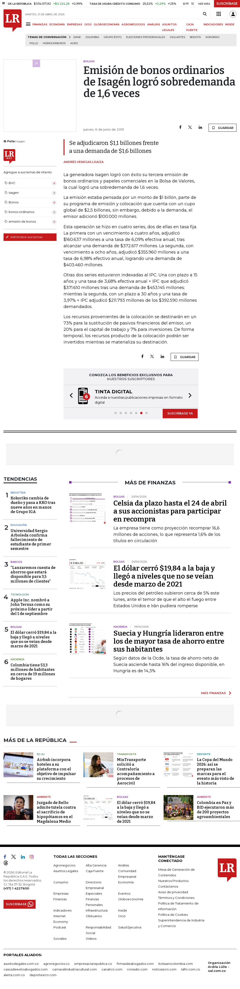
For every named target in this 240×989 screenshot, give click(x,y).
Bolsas (16, 627)
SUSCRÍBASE (227, 3)
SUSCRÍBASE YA (180, 413)
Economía (126, 882)
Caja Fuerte (95, 870)
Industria (18, 492)
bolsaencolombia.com (175, 963)
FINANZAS (40, 24)
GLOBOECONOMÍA (107, 24)
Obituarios (94, 915)
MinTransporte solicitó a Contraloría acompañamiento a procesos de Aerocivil (136, 771)
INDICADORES (213, 24)
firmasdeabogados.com (135, 963)
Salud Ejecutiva (129, 927)
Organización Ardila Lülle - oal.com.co (219, 966)
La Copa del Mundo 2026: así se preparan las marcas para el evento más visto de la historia (215, 771)
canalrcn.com (111, 969)
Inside (122, 910)
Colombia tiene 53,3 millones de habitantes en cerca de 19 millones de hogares (33, 672)
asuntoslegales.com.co (21, 963)
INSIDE (229, 24)
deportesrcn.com (43, 974)
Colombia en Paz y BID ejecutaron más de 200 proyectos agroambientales (215, 809)
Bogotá (195, 37)
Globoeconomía (130, 898)
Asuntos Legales (65, 870)
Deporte (203, 753)
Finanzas (60, 898)
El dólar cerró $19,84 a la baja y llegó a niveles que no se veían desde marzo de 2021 (33, 639)
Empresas (60, 893)
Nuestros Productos (173, 880)
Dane (77, 37)
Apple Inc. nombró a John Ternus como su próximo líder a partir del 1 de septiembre (31, 607)
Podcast (59, 927)
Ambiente (44, 796)
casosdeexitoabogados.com (26, 969)
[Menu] (29, 24)
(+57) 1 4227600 (16, 888)
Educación (19, 525)
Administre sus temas (24, 237)
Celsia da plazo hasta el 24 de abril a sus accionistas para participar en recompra (170, 511)
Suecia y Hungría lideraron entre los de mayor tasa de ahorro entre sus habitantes (168, 641)
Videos (91, 938)
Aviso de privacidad (173, 891)
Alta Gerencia (96, 865)
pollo (34, 43)
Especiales (94, 893)
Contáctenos (168, 886)
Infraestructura (97, 910)
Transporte (126, 753)
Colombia (92, 37)
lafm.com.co (190, 969)
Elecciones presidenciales (145, 37)
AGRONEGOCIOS (133, 24)
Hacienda (17, 659)
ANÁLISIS (153, 24)
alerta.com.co (14, 974)
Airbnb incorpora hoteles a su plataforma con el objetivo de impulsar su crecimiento (56, 768)
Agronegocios (64, 865)
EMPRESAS (74, 24)
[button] (70, 396)
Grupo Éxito (112, 37)
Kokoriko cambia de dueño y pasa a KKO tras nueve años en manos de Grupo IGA (33, 505)
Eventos (124, 893)
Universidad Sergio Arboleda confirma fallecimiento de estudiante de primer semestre (31, 540)
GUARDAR (222, 128)
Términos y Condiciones (176, 897)
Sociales (59, 938)
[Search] (205, 14)
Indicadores (62, 910)
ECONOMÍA (57, 24)
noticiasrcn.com (164, 969)
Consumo (60, 882)
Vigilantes (177, 37)
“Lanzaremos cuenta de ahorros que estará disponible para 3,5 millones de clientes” (33, 574)
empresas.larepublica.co (93, 963)
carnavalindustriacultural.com (74, 969)
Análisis (123, 865)
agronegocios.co (56, 963)
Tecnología (20, 594)
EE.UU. (41, 753)
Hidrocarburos (54, 43)
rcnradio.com (137, 969)
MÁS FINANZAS (213, 693)
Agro (74, 43)
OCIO (88, 24)
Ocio (122, 915)
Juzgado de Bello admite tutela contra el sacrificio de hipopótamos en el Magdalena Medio (56, 811)
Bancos (16, 562)
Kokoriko (212, 37)
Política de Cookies (173, 914)
